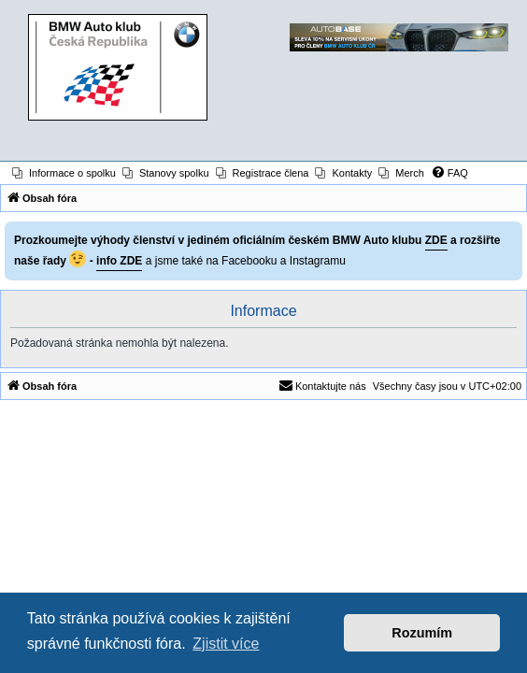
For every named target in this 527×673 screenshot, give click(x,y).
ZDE (436, 240)
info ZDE (119, 260)
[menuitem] (64, 173)
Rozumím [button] (422, 632)
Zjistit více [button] (225, 644)
